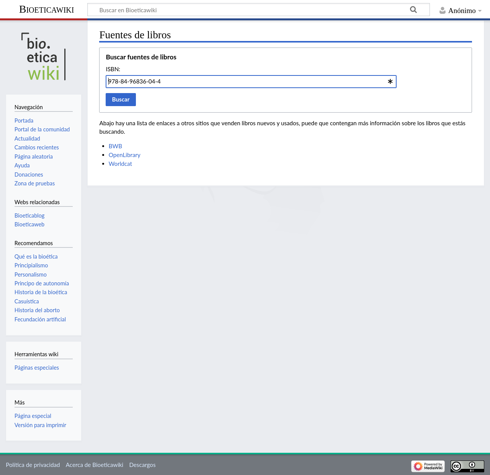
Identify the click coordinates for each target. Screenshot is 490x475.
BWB (115, 145)
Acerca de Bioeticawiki (94, 464)
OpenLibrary (124, 154)
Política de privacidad (33, 464)
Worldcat (120, 163)
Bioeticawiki (46, 9)
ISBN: (113, 69)
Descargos (142, 464)
